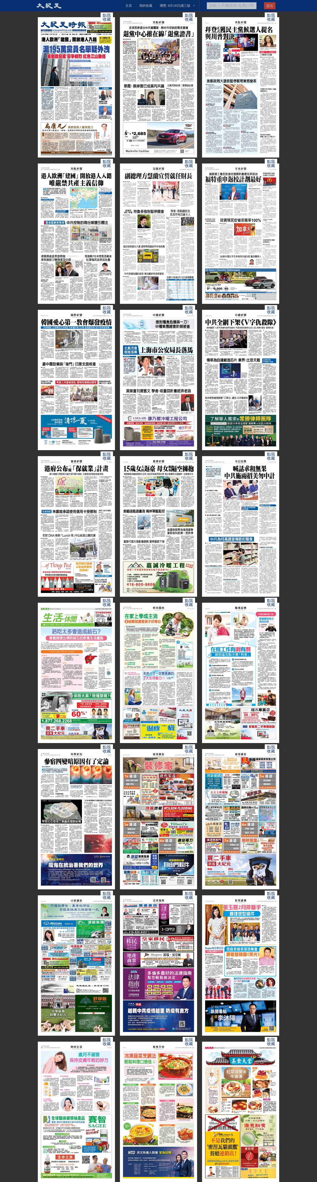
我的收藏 (145, 5)
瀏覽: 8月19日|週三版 (175, 5)
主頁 (128, 5)
